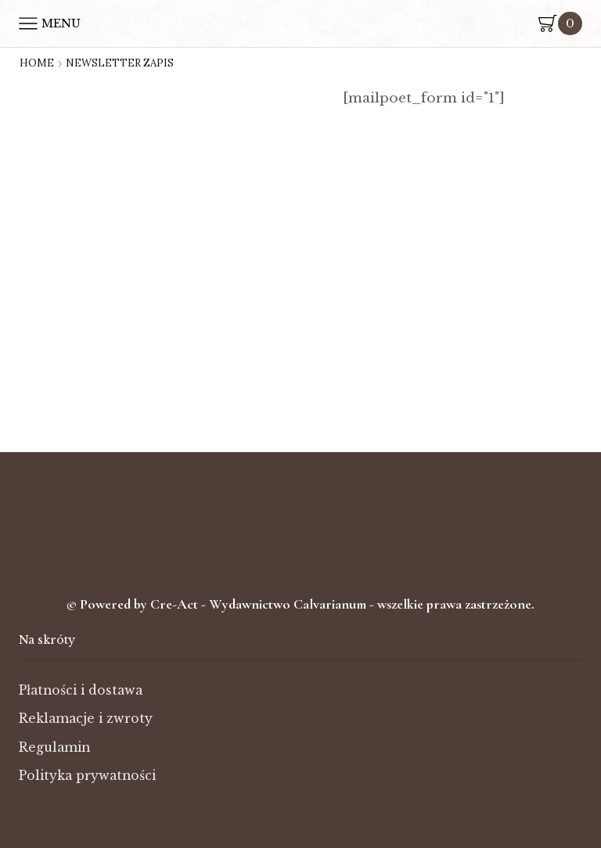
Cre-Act (175, 604)
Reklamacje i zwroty (86, 718)
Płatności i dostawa (82, 690)
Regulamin (55, 747)
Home (37, 63)
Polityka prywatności (88, 775)
